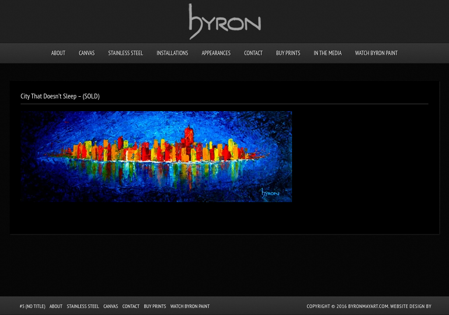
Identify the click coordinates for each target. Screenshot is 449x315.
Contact (253, 53)
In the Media (328, 53)
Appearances (216, 53)
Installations (172, 53)
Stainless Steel (125, 53)
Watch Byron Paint (376, 53)
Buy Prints (288, 53)
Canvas (87, 53)
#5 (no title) (32, 306)
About (58, 53)
